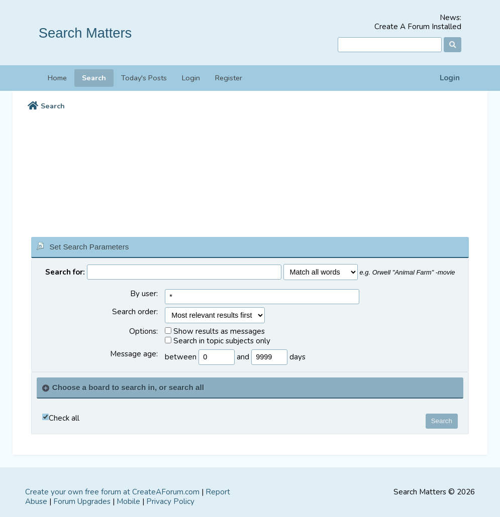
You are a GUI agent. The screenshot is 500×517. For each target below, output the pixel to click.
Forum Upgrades (82, 501)
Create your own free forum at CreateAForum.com (112, 492)
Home (57, 78)
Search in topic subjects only (217, 341)
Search (94, 78)
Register (228, 78)
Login (450, 78)
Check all (64, 418)
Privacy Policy (170, 501)
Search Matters (85, 33)
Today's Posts (144, 78)
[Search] (390, 45)
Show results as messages (215, 331)
